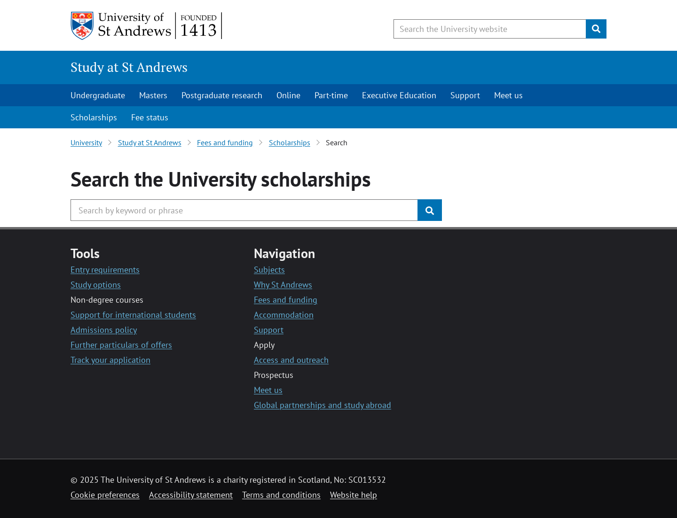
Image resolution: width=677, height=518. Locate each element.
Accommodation (284, 314)
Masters (153, 95)
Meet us (508, 95)
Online (288, 95)
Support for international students (133, 314)
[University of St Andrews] (147, 26)
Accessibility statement (191, 494)
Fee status (149, 117)
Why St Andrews (283, 284)
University (86, 142)
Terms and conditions (281, 494)
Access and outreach (291, 359)
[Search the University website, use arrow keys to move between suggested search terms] (490, 29)
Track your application (110, 359)
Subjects (269, 269)
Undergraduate (98, 95)
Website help (353, 494)
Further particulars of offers (121, 344)
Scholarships (94, 117)
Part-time (331, 95)
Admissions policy (104, 329)
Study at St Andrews (129, 67)
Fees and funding (225, 142)
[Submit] (596, 29)
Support (465, 95)
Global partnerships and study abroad (322, 405)
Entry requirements (105, 269)
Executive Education (399, 95)
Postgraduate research (221, 95)
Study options (96, 284)
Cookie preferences (105, 494)
